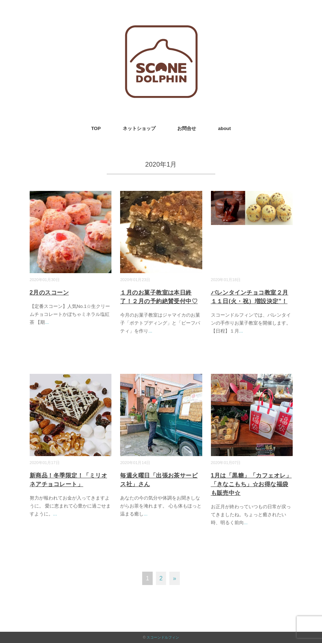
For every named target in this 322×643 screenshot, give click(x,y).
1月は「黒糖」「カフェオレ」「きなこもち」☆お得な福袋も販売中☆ (251, 484)
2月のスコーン (49, 292)
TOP (96, 128)
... (47, 322)
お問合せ (186, 128)
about (224, 128)
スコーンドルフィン (163, 637)
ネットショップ (139, 128)
